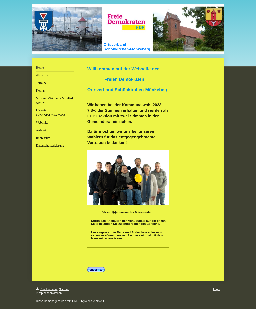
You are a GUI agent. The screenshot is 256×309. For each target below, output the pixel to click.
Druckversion (46, 289)
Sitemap (64, 289)
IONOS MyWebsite (83, 301)
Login (216, 289)
